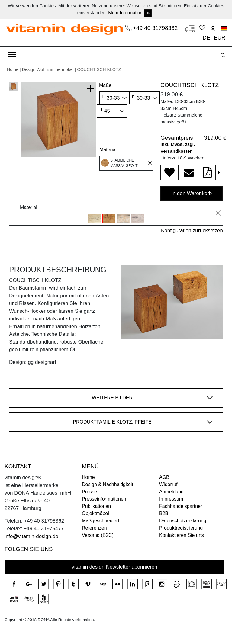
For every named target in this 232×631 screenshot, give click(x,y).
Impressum (171, 498)
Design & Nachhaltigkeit (107, 484)
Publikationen (96, 506)
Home (12, 69)
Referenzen (94, 527)
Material (108, 149)
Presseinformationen (104, 498)
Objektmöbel (95, 513)
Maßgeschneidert (100, 520)
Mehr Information (125, 12)
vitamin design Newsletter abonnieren (114, 567)
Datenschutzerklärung (182, 520)
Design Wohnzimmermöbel (48, 69)
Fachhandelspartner (180, 506)
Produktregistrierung (181, 527)
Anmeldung (171, 491)
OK (148, 13)
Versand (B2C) (98, 535)
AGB (164, 477)
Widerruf (168, 484)
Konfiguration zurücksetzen (192, 230)
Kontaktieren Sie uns (181, 535)
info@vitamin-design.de (31, 536)
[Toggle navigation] (12, 55)
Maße (105, 85)
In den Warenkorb (191, 193)
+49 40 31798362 (156, 28)
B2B (163, 513)
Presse (89, 491)
